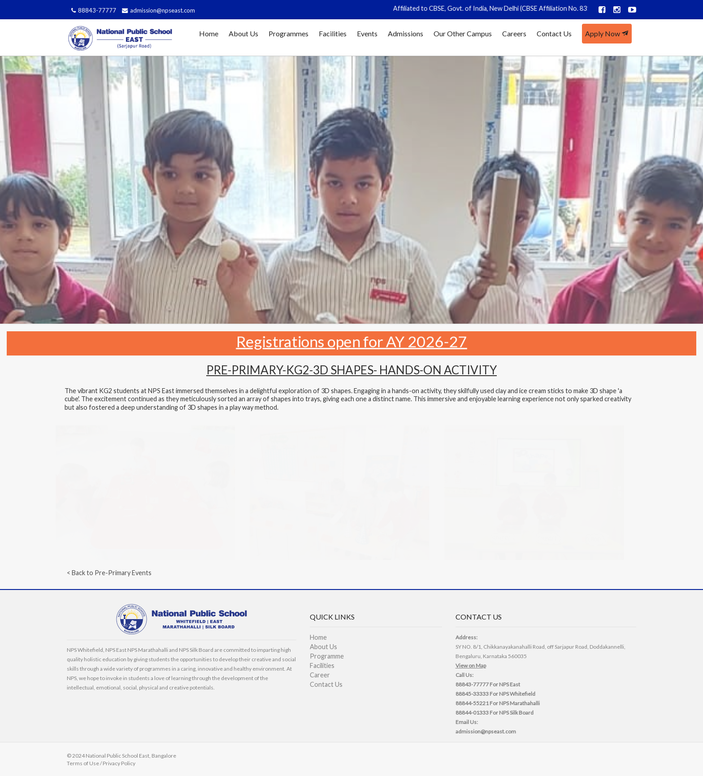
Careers (514, 33)
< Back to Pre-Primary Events (109, 573)
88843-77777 (92, 10)
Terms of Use (83, 763)
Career (320, 675)
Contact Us (554, 33)
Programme (327, 656)
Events (367, 33)
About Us (243, 33)
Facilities (333, 33)
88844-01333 (472, 712)
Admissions (405, 33)
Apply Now (607, 33)
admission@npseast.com (157, 10)
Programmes (288, 33)
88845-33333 (472, 693)
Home (208, 33)
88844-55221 (472, 703)
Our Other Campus (463, 33)
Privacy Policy (119, 763)
